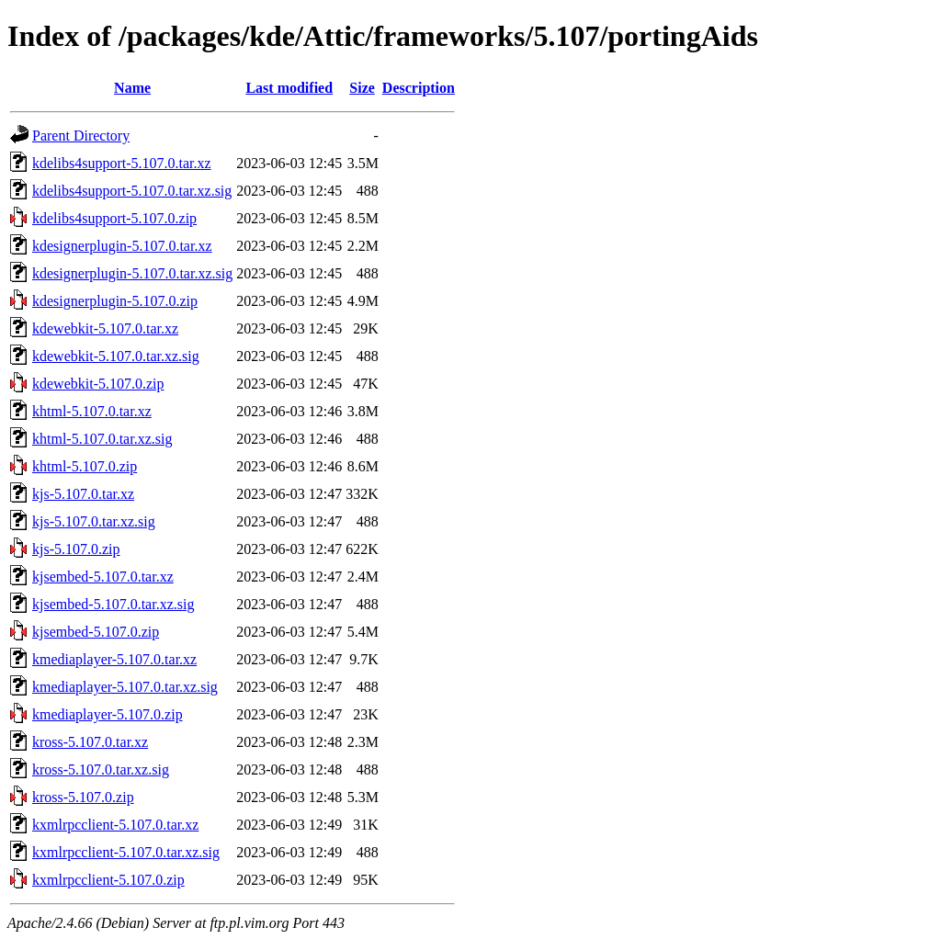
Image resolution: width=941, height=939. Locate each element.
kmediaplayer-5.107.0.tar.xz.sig (125, 687)
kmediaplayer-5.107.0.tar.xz (114, 659)
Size (362, 88)
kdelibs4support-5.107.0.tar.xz (121, 163)
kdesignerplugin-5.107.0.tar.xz (122, 246)
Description (418, 88)
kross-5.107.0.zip (83, 797)
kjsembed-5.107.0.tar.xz (103, 576)
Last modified (289, 88)
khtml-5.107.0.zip (84, 466)
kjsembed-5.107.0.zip (95, 631)
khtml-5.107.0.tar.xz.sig (102, 439)
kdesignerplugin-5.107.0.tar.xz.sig (132, 273)
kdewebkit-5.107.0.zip (98, 383)
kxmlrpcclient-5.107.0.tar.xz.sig (126, 852)
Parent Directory (81, 135)
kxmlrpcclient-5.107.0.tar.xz (115, 824)
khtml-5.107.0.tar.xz (92, 411)
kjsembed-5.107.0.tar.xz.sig (113, 604)
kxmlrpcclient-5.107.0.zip (108, 880)
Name (132, 88)
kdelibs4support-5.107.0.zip (114, 218)
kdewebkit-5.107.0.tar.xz (105, 328)
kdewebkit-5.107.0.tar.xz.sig (115, 356)
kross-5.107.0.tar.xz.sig (100, 769)
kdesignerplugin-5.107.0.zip (115, 301)
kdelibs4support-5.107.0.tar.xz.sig (132, 190)
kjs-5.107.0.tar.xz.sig (93, 521)
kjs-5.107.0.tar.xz (83, 494)
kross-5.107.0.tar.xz (90, 742)
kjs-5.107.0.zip (76, 549)
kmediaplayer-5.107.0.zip (107, 714)
